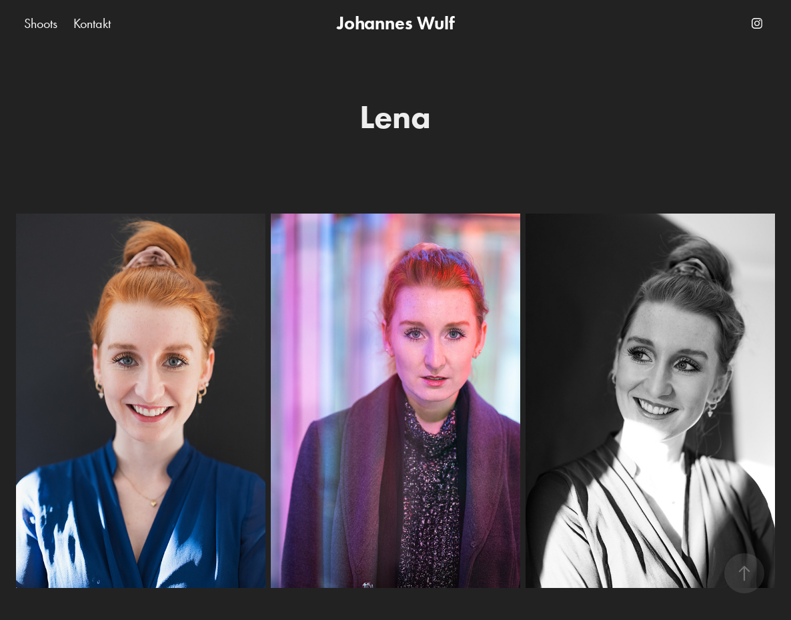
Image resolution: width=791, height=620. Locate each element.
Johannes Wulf (396, 23)
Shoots (40, 23)
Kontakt (92, 23)
